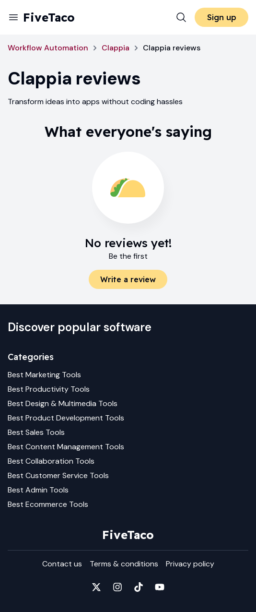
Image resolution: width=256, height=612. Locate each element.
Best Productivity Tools (49, 389)
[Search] (181, 17)
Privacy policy (190, 564)
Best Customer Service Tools (58, 475)
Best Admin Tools (38, 490)
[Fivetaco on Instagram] (117, 587)
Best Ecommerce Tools (48, 504)
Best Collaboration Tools (51, 461)
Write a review (128, 279)
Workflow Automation (48, 48)
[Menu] (13, 17)
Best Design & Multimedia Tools (62, 403)
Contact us (62, 564)
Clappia (115, 48)
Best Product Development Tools (66, 418)
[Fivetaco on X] (96, 587)
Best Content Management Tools (66, 447)
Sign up (221, 17)
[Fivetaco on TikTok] (138, 587)
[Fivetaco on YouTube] (159, 587)
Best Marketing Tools (44, 375)
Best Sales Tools (36, 432)
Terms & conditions (124, 564)
